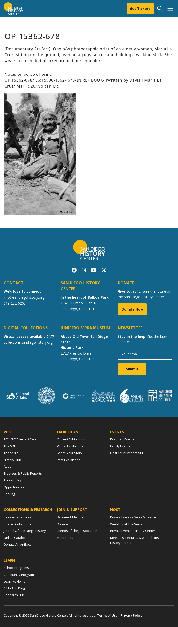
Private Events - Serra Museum (133, 517)
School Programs (16, 567)
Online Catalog (14, 537)
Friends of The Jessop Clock (77, 530)
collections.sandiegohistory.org (28, 342)
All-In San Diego (15, 588)
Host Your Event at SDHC (128, 453)
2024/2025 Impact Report (22, 439)
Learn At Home (14, 581)
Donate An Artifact (17, 544)
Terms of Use (107, 615)
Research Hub (14, 595)
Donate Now (132, 309)
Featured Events (122, 439)
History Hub (12, 460)
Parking (9, 494)
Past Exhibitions (68, 460)
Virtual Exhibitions (70, 446)
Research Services (17, 517)
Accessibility (13, 480)
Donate (62, 524)
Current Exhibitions (71, 439)
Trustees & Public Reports (23, 473)
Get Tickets (140, 8)
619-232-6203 (15, 303)
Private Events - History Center (132, 530)
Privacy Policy (131, 615)
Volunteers (65, 537)
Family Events (120, 446)
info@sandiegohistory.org (24, 297)
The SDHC (11, 446)
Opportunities (14, 487)
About (8, 466)
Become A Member (71, 517)
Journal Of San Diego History (25, 530)
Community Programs (20, 574)
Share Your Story (69, 453)
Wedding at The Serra (126, 524)
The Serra (11, 453)
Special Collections (17, 524)
